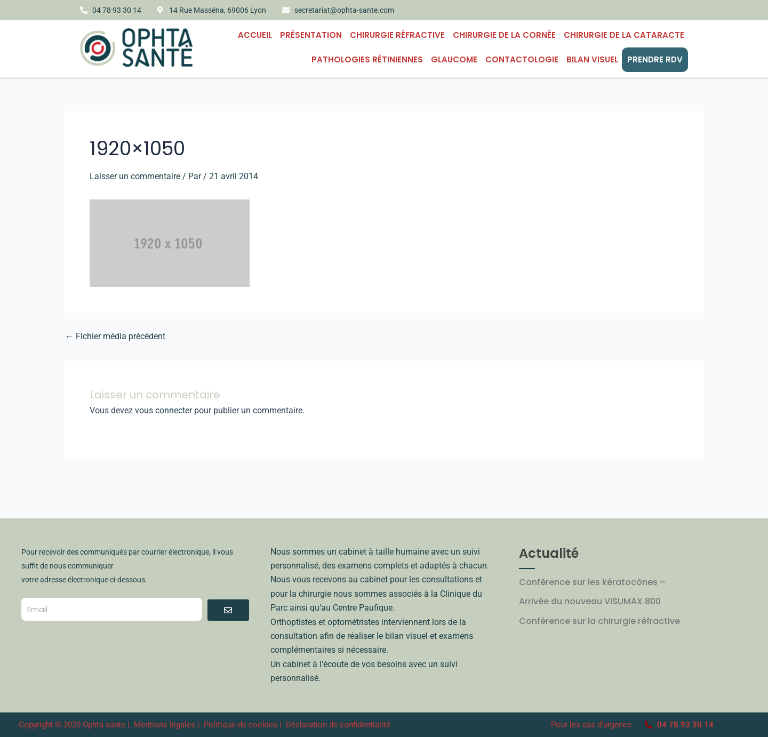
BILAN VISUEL (592, 59)
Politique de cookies (240, 725)
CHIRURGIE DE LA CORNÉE (504, 35)
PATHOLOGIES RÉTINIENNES (367, 59)
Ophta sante (104, 725)
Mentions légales (165, 725)
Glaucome (454, 59)
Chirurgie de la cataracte (624, 35)
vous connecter (163, 410)
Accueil (255, 35)
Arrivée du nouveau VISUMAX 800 (590, 601)
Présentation (311, 35)
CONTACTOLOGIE (521, 59)
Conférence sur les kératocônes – (592, 582)
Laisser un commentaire (135, 176)
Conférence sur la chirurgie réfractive (599, 621)
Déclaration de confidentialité (338, 725)
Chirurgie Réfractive (397, 35)
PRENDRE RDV (655, 59)
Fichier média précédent (115, 336)
